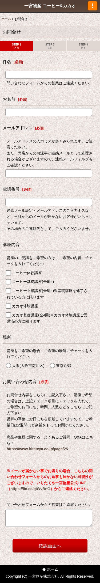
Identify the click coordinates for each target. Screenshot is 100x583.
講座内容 (11, 244)
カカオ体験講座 (25, 306)
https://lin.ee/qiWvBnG (30, 489)
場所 (7, 337)
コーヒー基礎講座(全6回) (33, 282)
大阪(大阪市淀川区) (28, 366)
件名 (7, 61)
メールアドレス (18, 127)
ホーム (50, 569)
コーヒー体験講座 (27, 273)
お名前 (9, 99)
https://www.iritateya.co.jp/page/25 (37, 449)
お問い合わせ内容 (20, 381)
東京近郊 (63, 366)
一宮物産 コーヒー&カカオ (49, 5)
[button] (92, 5)
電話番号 (11, 189)
